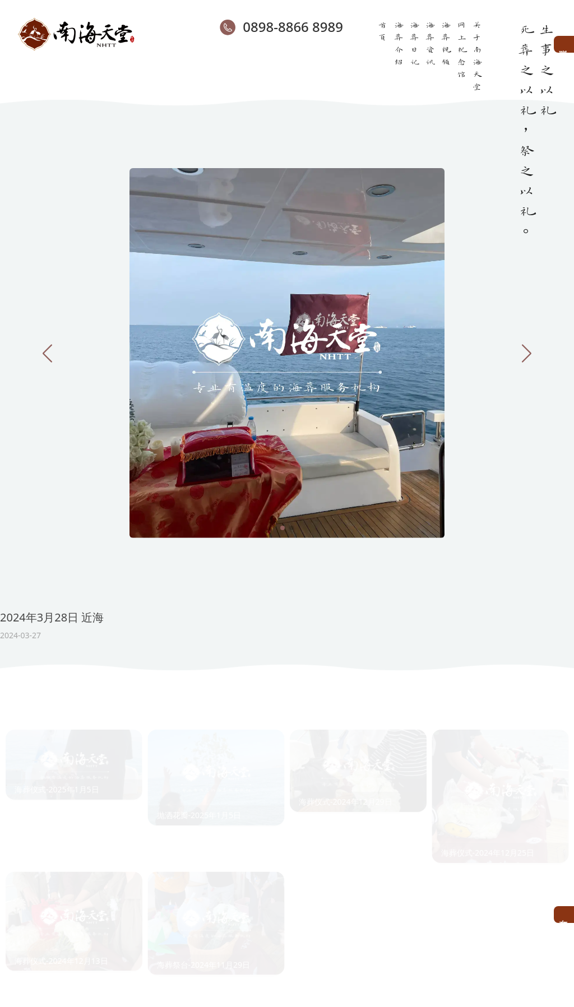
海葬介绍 (398, 42)
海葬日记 (414, 42)
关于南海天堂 (477, 55)
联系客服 (564, 44)
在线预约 (564, 914)
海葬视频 (445, 42)
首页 (383, 30)
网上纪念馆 (461, 49)
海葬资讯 (430, 42)
